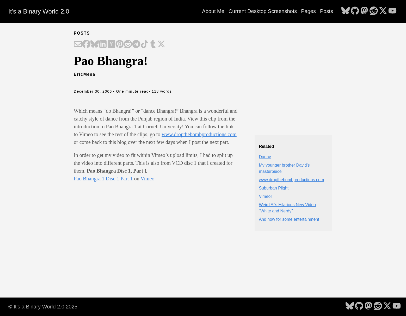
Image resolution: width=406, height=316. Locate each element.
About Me (213, 11)
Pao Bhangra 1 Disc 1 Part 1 (103, 178)
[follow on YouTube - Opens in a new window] (392, 11)
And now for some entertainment (289, 219)
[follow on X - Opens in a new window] (383, 11)
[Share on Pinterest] (119, 44)
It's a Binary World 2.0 (38, 11)
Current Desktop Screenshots (263, 11)
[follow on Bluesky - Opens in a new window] (345, 11)
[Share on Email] (78, 44)
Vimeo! (265, 196)
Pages (308, 11)
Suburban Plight (273, 188)
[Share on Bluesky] (94, 44)
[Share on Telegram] (136, 44)
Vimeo (147, 178)
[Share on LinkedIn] (103, 44)
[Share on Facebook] (86, 44)
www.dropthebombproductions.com (199, 134)
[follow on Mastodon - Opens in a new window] (364, 11)
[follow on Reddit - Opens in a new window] (374, 11)
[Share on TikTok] (144, 44)
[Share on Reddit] (128, 44)
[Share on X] (161, 44)
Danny (265, 157)
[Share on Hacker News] (111, 44)
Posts (326, 11)
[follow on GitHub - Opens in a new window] (355, 11)
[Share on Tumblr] (153, 44)
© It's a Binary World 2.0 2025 (42, 306)
